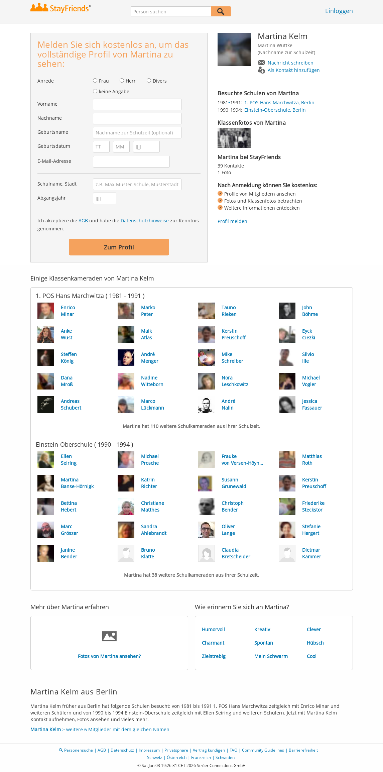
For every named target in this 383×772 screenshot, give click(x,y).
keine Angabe (114, 91)
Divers (160, 81)
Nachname (49, 118)
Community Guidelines (263, 750)
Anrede (45, 81)
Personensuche (78, 750)
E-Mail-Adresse (54, 161)
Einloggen (339, 11)
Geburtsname (52, 132)
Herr (131, 81)
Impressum (149, 750)
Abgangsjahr (51, 198)
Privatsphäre (176, 750)
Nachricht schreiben (290, 63)
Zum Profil (119, 247)
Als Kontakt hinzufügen (294, 70)
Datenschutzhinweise (145, 220)
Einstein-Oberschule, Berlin (275, 110)
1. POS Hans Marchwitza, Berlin (279, 102)
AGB (83, 220)
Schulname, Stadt (57, 184)
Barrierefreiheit (303, 750)
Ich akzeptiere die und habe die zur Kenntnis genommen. (118, 224)
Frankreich (201, 757)
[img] (234, 138)
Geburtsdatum (53, 146)
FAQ (233, 750)
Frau (104, 81)
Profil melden (232, 221)
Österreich (176, 757)
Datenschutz (122, 750)
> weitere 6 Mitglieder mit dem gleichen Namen (99, 729)
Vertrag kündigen (209, 750)
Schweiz (154, 757)
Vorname (47, 104)
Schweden (225, 757)
